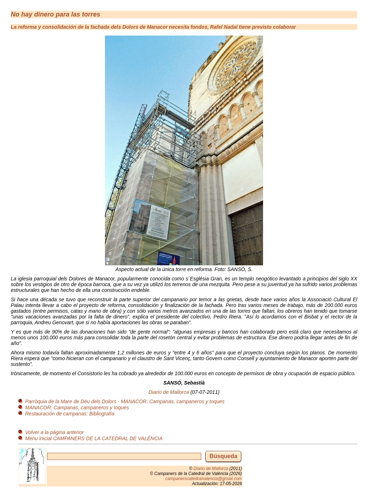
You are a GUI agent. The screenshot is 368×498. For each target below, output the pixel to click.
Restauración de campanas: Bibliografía (69, 413)
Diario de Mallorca (168, 392)
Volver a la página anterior (54, 432)
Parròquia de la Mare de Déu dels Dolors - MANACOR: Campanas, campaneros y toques (125, 401)
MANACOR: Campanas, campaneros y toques (77, 407)
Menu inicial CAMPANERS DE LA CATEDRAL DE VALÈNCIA (93, 438)
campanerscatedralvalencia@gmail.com (203, 478)
